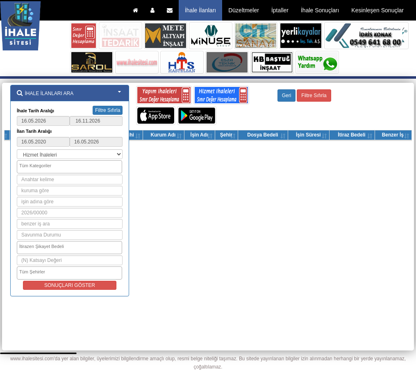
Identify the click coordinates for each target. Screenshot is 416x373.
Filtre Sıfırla (107, 110)
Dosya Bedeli (262, 135)
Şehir (226, 135)
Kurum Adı (162, 135)
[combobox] (69, 166)
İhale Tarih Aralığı (35, 110)
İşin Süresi (308, 135)
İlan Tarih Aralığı (34, 131)
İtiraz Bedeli (351, 135)
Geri (286, 95)
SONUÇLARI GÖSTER (69, 285)
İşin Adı (199, 135)
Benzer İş (393, 135)
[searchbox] (70, 166)
